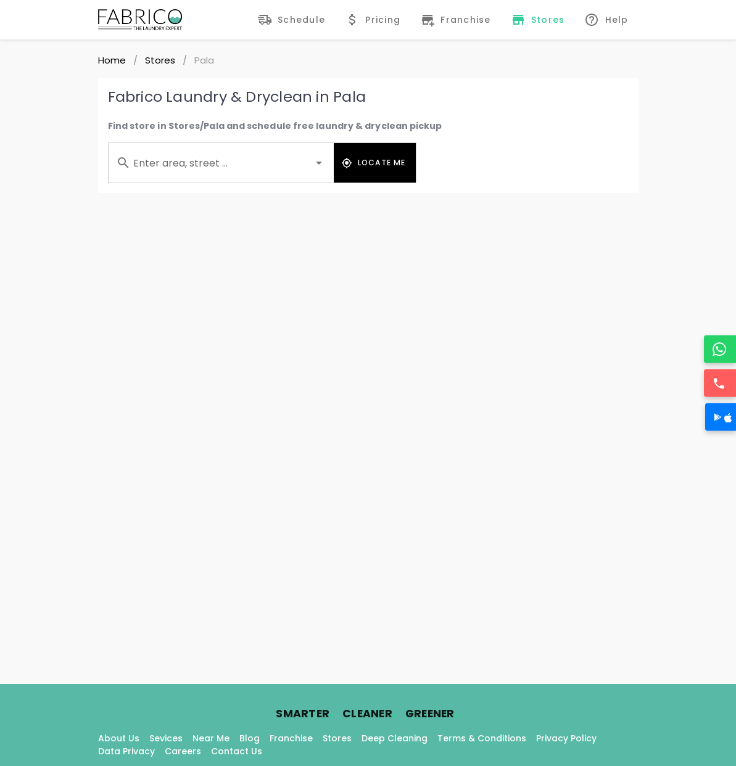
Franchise (291, 738)
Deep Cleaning (395, 738)
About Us (118, 738)
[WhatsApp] (720, 349)
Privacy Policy (566, 738)
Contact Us (236, 751)
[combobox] (221, 163)
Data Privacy (126, 751)
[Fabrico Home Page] (140, 19)
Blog (249, 738)
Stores (160, 60)
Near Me (210, 738)
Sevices (166, 738)
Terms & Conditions (481, 738)
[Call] (720, 383)
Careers (183, 751)
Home (112, 60)
